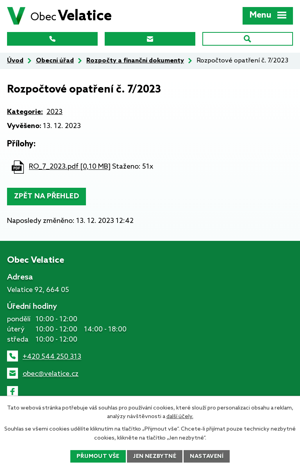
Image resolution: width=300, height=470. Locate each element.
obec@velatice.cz (51, 374)
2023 (54, 112)
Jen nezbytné (154, 456)
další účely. (179, 416)
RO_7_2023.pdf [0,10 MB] (70, 167)
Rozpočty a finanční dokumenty (135, 60)
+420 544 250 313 (52, 356)
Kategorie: (25, 112)
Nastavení (206, 456)
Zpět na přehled (46, 196)
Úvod (15, 60)
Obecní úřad (55, 60)
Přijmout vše (98, 456)
